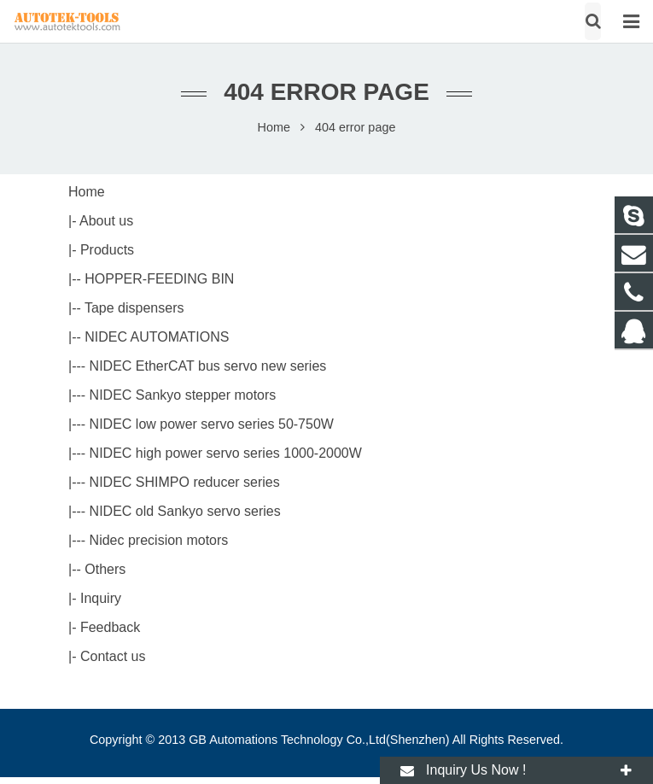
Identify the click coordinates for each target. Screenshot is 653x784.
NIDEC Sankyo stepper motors (183, 395)
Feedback (110, 627)
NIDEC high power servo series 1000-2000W (226, 453)
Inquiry (100, 598)
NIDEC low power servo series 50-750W (212, 424)
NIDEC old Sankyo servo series (185, 511)
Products (107, 250)
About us (106, 221)
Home (274, 127)
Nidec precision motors (159, 540)
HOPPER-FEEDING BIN (159, 279)
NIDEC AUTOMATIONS (157, 337)
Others (105, 569)
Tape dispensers (134, 308)
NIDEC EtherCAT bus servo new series (208, 366)
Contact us (112, 656)
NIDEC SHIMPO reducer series (185, 482)
